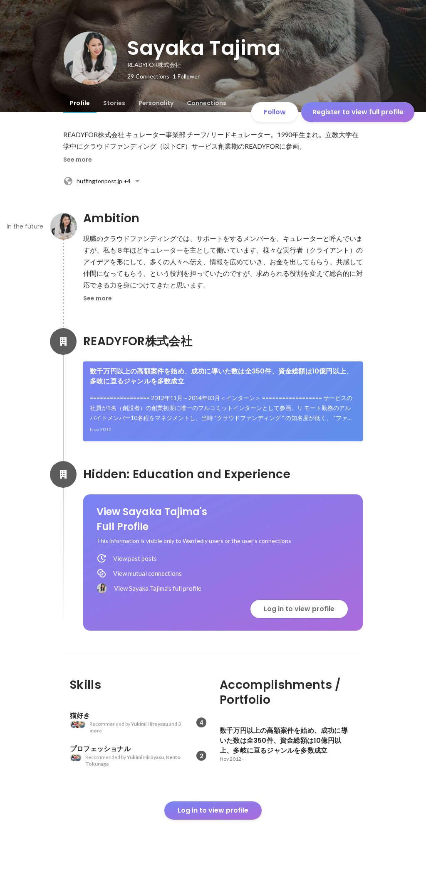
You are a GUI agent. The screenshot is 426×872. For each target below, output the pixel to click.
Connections (206, 103)
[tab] (80, 103)
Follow (275, 112)
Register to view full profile (358, 112)
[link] (223, 401)
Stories (114, 103)
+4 (102, 181)
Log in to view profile (299, 609)
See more (77, 159)
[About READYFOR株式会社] (63, 341)
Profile (80, 103)
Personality (156, 103)
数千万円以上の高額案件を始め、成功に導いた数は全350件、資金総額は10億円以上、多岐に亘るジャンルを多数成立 (221, 376)
